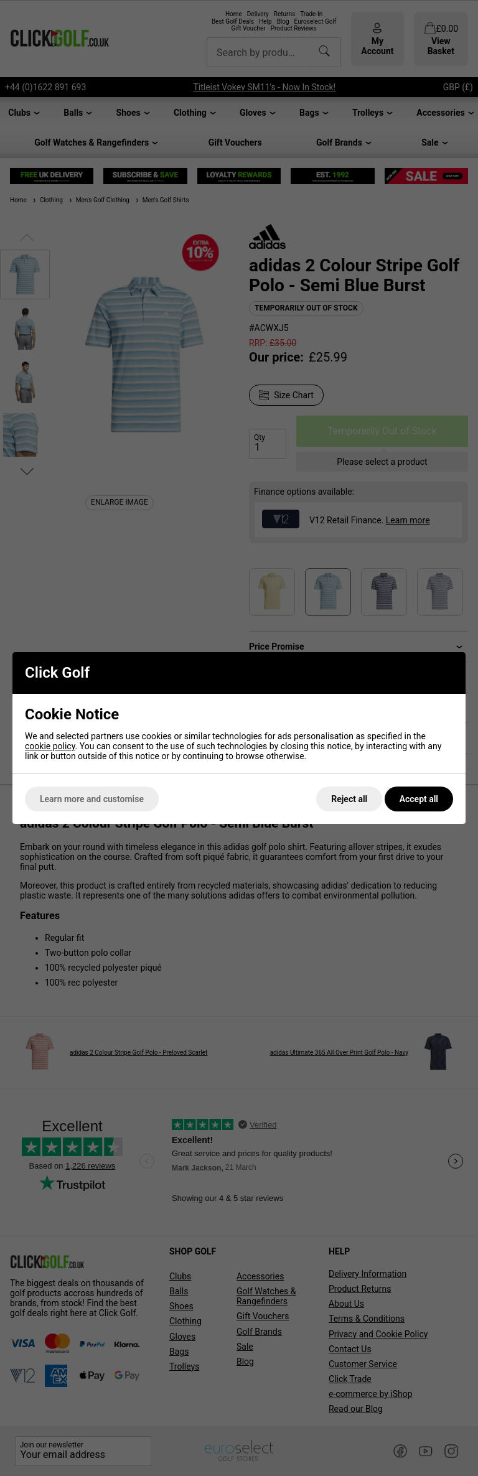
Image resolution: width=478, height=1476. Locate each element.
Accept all (419, 799)
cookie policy (50, 746)
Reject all (349, 799)
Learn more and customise (92, 799)
